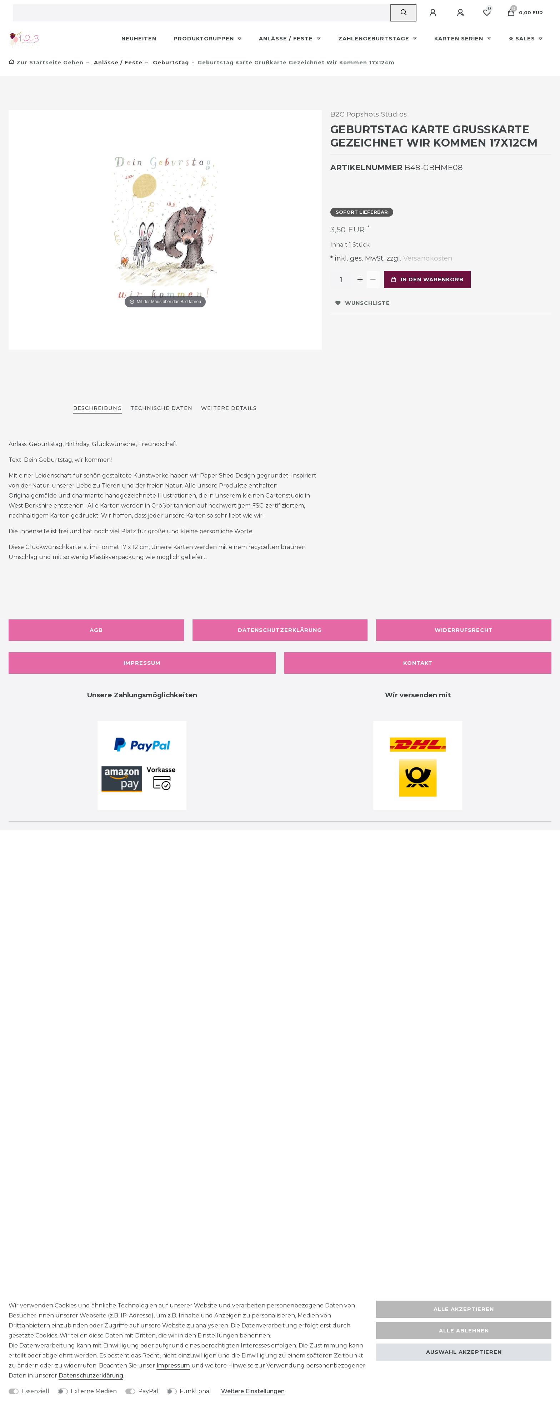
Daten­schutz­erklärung (91, 1375)
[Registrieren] (461, 12)
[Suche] (403, 12)
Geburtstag (170, 62)
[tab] (97, 408)
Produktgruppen (205, 38)
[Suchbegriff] (201, 12)
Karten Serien (459, 38)
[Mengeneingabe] (341, 279)
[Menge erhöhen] (360, 279)
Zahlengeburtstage (374, 38)
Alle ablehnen (464, 1330)
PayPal (148, 1391)
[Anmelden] (434, 12)
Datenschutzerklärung (280, 630)
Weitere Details (229, 408)
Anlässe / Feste (287, 38)
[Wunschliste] (487, 13)
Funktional (195, 1391)
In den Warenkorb (427, 279)
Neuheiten (138, 38)
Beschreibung (97, 408)
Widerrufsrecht (464, 630)
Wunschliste (362, 303)
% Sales (523, 38)
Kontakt (417, 663)
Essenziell (35, 1391)
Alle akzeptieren (464, 1309)
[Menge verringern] (373, 279)
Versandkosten (426, 258)
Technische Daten (161, 408)
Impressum (142, 663)
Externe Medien (94, 1391)
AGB (96, 630)
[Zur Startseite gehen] (46, 62)
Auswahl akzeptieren (464, 1352)
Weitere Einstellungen (253, 1391)
